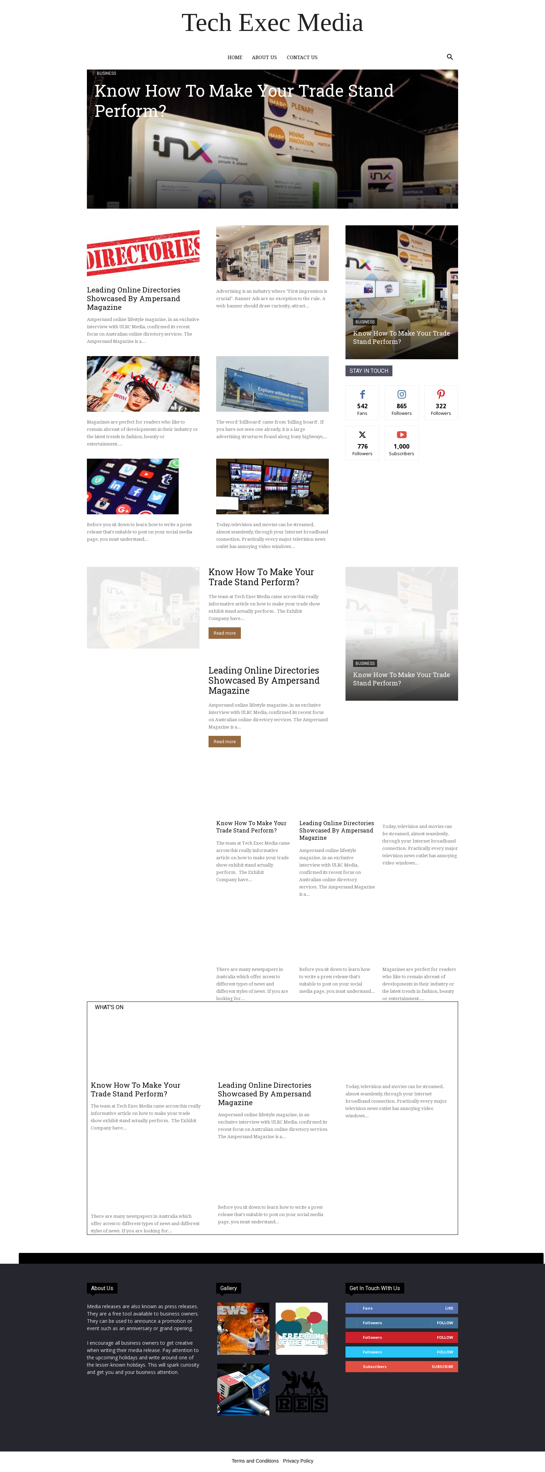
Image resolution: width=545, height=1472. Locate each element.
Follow (445, 1322)
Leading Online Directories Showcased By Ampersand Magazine (133, 298)
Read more (225, 633)
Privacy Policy (298, 1461)
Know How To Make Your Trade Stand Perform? (244, 100)
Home (235, 57)
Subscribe (442, 1366)
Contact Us (302, 57)
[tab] (281, 1258)
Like (449, 1308)
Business (106, 73)
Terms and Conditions (255, 1461)
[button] (449, 58)
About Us (264, 57)
